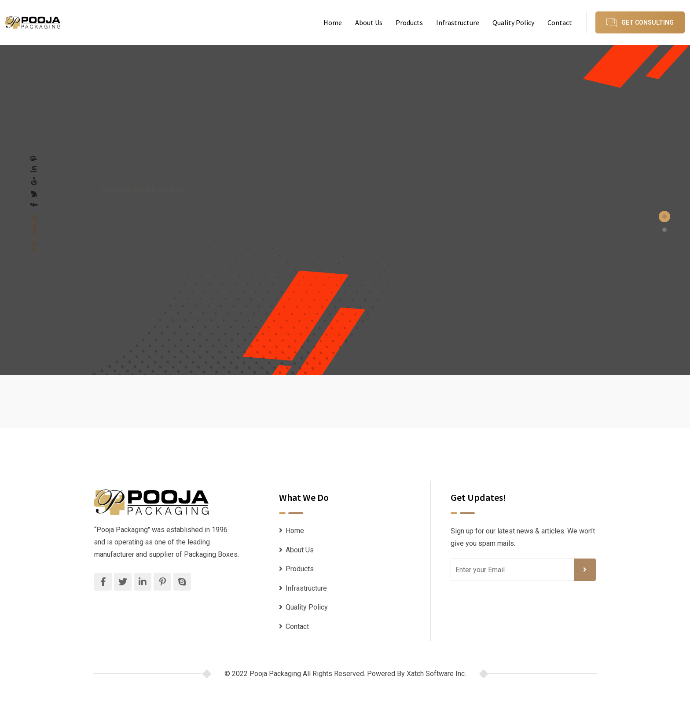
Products (409, 22)
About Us (368, 22)
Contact (559, 22)
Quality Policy (513, 22)
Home (332, 22)
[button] (664, 216)
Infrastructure (457, 22)
